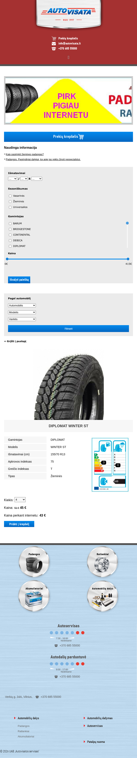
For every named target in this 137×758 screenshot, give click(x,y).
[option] (68, 100)
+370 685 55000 (67, 49)
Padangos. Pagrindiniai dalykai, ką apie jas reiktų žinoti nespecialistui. (43, 159)
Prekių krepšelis (68, 38)
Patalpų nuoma (96, 742)
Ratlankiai (23, 731)
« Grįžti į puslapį (15, 341)
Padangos (24, 725)
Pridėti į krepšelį (19, 524)
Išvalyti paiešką (19, 280)
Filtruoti (69, 328)
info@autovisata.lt (69, 43)
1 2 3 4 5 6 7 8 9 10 (20, 499)
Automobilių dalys (28, 718)
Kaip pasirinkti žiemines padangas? (25, 154)
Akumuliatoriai (26, 736)
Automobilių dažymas (100, 718)
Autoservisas (95, 726)
